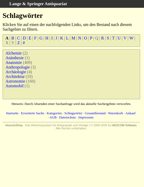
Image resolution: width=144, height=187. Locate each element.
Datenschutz (67, 117)
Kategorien (54, 113)
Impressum (85, 117)
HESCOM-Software (124, 125)
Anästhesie (14, 58)
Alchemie (13, 53)
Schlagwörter (73, 113)
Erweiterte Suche (32, 113)
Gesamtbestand (95, 113)
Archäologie (15, 72)
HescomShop (13, 125)
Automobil (14, 86)
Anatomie (13, 62)
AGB (53, 117)
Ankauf (131, 113)
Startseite (12, 113)
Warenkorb (115, 113)
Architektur (15, 76)
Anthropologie (17, 67)
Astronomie (15, 81)
